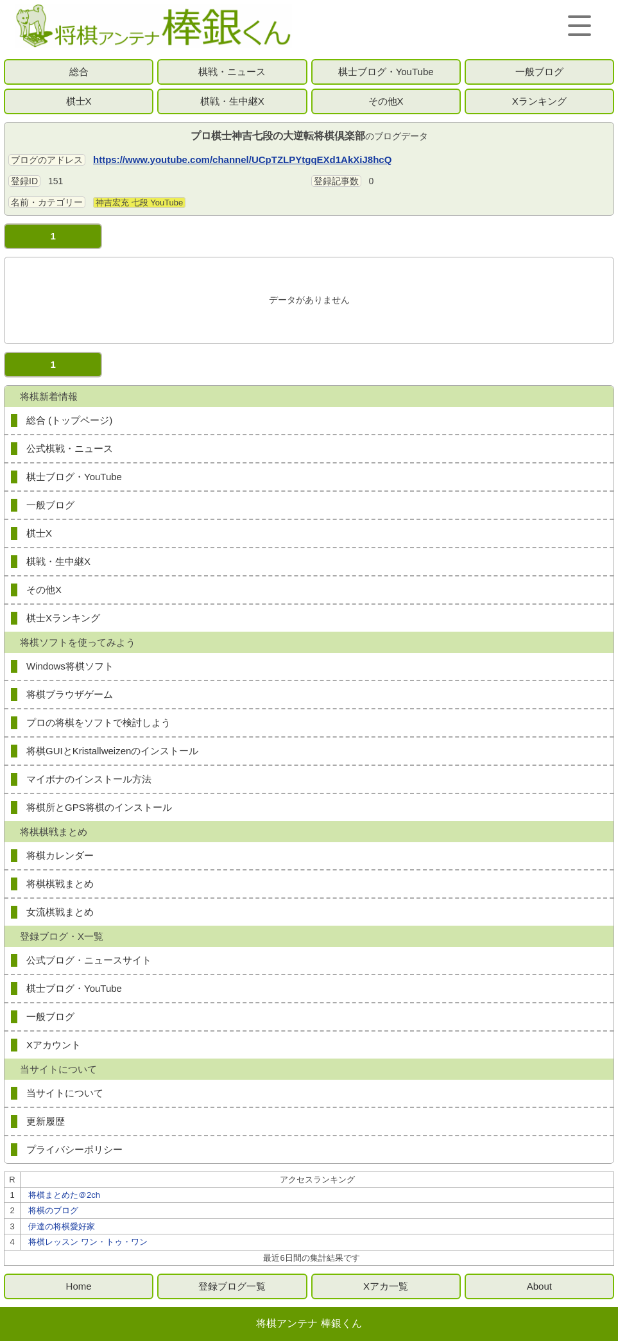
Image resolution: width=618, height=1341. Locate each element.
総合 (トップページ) (69, 420)
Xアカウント (53, 1044)
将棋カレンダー (60, 855)
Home (79, 1286)
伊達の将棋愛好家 (61, 1226)
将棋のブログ (53, 1210)
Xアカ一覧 (385, 1286)
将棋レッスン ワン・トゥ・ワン (88, 1242)
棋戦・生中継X (232, 101)
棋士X (79, 101)
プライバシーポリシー (74, 1149)
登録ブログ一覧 (232, 1286)
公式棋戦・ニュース (69, 448)
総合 (79, 71)
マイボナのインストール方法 (88, 779)
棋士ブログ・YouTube (386, 71)
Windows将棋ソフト (70, 666)
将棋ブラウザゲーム (69, 694)
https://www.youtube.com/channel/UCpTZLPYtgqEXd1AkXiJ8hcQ (242, 159)
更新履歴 (45, 1121)
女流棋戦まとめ (60, 911)
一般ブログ (539, 71)
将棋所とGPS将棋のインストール (99, 807)
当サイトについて (64, 1092)
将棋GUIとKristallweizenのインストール (112, 750)
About (539, 1286)
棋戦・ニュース (232, 71)
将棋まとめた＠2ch (64, 1195)
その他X (386, 101)
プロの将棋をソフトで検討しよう (98, 722)
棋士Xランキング (63, 617)
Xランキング (539, 101)
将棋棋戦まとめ (60, 883)
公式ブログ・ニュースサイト (88, 960)
